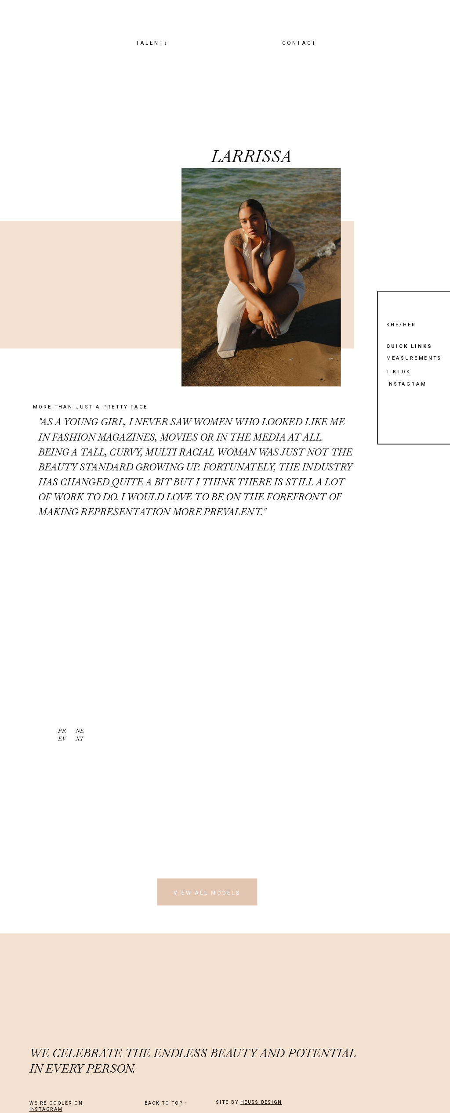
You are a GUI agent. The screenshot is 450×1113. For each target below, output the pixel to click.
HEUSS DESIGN (261, 1102)
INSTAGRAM (46, 1109)
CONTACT (299, 43)
